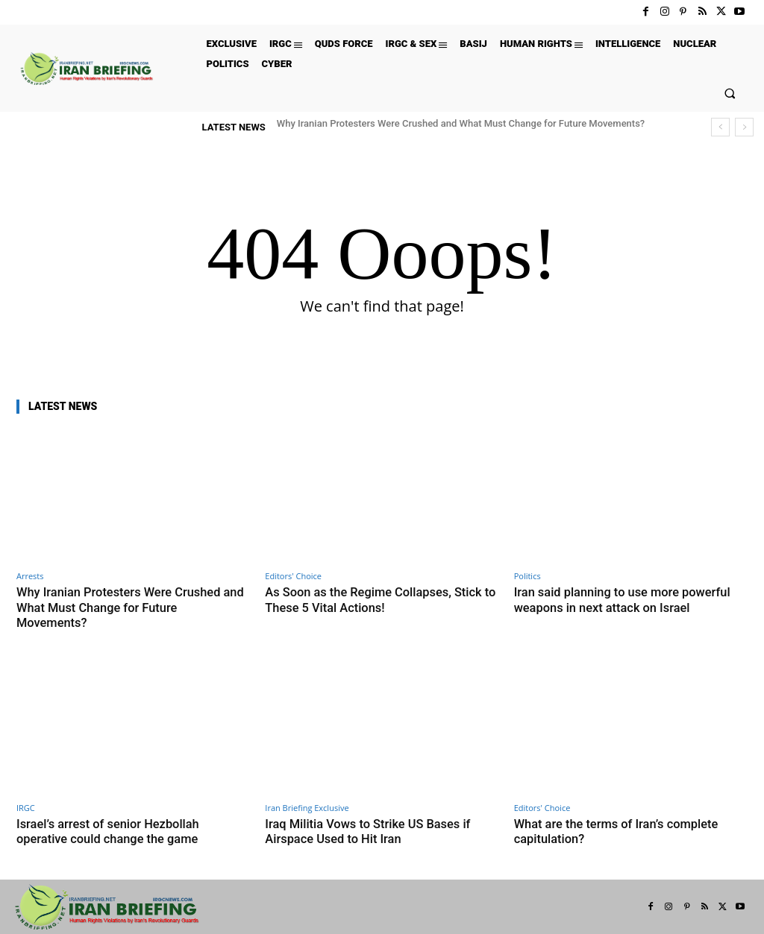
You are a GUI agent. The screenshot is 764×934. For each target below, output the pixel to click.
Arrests (30, 576)
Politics (527, 576)
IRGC (25, 807)
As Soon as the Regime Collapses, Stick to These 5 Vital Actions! (377, 599)
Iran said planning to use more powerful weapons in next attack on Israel (626, 599)
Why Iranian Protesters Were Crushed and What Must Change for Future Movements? (461, 123)
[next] (744, 127)
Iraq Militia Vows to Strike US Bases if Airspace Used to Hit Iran (371, 830)
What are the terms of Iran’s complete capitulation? (619, 830)
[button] (730, 93)
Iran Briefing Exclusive (306, 807)
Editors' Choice (293, 576)
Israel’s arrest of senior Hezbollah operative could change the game (111, 830)
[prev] (720, 127)
